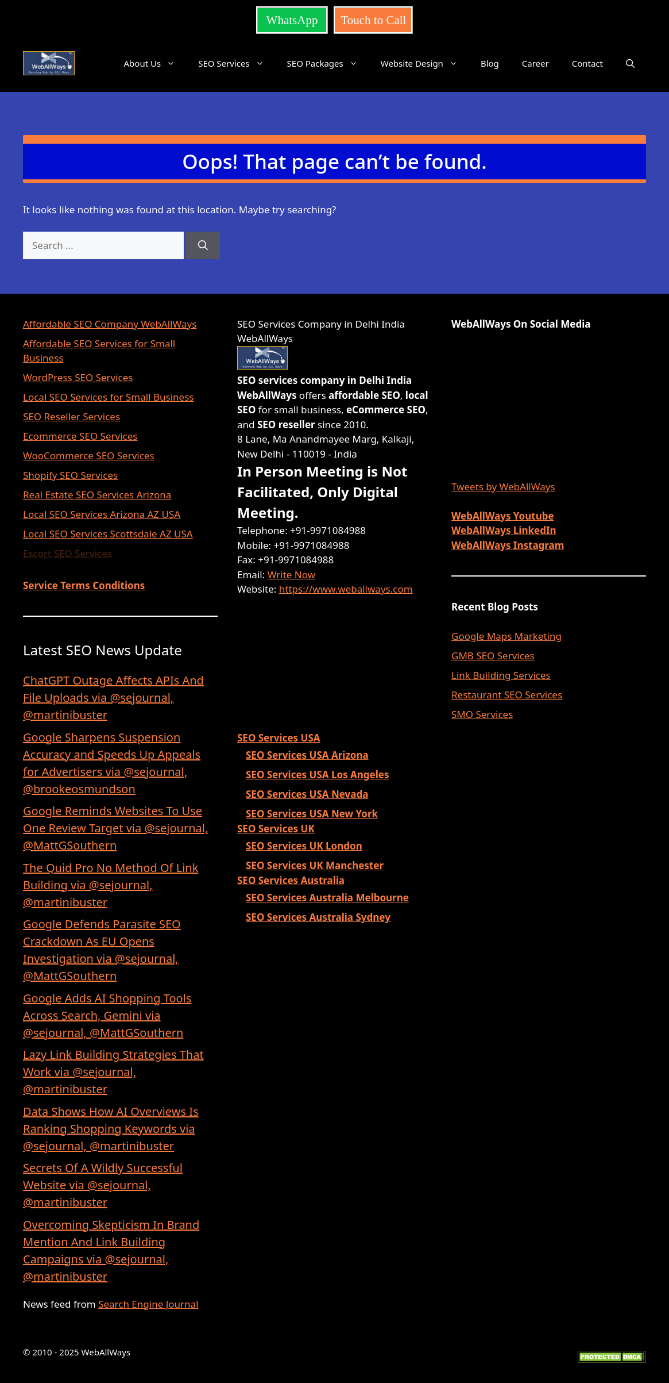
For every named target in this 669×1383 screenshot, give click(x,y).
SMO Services (482, 714)
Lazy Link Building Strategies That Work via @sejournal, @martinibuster (113, 1072)
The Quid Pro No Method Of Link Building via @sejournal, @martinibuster (110, 885)
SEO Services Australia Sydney (318, 917)
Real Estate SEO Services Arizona (97, 494)
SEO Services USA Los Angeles (317, 774)
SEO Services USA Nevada (307, 794)
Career (535, 63)
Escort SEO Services (67, 553)
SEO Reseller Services (71, 416)
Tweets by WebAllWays (503, 486)
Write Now (291, 574)
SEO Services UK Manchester (315, 865)
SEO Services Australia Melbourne (327, 897)
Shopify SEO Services (70, 475)
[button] (630, 63)
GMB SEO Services (493, 655)
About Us (155, 63)
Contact (587, 63)
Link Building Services (501, 675)
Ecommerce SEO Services (80, 436)
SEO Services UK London (304, 845)
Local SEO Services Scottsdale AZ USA (108, 533)
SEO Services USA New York (312, 813)
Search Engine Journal (148, 1304)
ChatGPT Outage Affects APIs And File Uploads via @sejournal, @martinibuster (113, 698)
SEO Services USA (278, 737)
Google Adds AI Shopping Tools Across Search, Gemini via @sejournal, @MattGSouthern (107, 1015)
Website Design (425, 63)
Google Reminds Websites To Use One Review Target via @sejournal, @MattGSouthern (115, 828)
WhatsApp (292, 20)
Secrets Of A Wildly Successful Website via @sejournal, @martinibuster (103, 1185)
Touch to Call (373, 20)
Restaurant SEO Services (506, 694)
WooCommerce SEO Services (88, 455)
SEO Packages (328, 63)
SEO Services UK (276, 828)
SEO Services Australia (291, 880)
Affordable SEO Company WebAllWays (109, 324)
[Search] (203, 245)
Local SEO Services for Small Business (108, 397)
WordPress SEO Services (78, 377)
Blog (490, 63)
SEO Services (236, 63)
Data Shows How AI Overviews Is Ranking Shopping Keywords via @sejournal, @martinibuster (111, 1129)
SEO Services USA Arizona (307, 755)
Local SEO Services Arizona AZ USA (101, 514)
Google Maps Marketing (506, 636)
